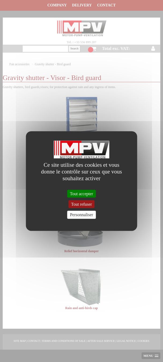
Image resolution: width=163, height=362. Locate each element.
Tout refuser (81, 204)
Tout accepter (81, 193)
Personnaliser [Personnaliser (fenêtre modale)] (81, 214)
